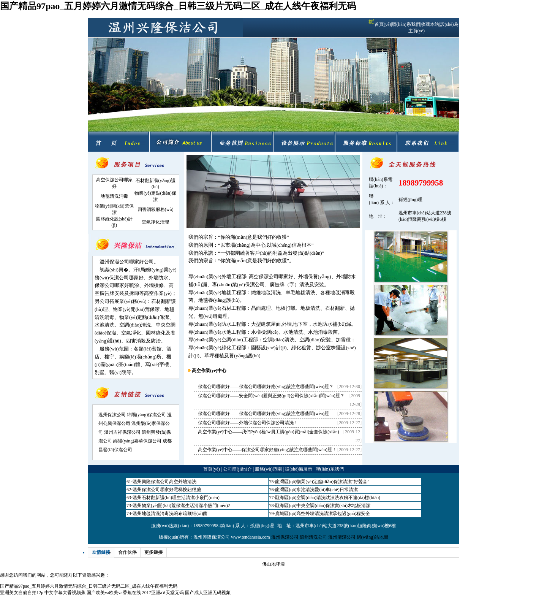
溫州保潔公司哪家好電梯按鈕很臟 (167, 489)
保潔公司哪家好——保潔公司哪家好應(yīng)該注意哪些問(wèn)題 (263, 413)
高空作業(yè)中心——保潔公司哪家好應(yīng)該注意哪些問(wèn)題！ (267, 449)
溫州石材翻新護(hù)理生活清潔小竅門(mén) (176, 497)
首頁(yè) (383, 24)
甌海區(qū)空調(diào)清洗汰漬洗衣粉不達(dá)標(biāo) (327, 497)
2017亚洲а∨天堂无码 (163, 592)
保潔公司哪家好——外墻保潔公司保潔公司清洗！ (248, 422)
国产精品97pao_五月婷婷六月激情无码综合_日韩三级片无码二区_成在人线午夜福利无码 (178, 6)
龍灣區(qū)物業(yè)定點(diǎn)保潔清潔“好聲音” (322, 481)
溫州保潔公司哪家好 (122, 262)
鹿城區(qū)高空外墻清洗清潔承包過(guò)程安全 (322, 513)
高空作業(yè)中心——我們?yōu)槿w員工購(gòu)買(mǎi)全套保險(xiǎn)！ (268, 431)
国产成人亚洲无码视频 (208, 592)
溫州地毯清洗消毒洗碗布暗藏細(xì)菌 (170, 513)
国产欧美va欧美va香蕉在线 (114, 592)
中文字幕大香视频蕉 (64, 592)
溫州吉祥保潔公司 (122, 432)
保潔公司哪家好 (126, 278)
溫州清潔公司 (342, 537)
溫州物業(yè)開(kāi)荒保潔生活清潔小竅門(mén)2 (181, 505)
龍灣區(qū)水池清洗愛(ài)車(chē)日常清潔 (316, 489)
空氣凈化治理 (155, 222)
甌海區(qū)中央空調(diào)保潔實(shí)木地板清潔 (322, 505)
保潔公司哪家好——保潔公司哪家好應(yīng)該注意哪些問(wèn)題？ (266, 386)
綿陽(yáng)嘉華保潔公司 (137, 441)
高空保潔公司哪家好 (271, 276)
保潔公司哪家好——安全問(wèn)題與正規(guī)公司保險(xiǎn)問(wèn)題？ (271, 395)
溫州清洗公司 (313, 537)
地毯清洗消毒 (114, 196)
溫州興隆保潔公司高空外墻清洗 (164, 481)
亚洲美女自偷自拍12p (21, 592)
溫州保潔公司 (112, 414)
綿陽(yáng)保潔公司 (146, 414)
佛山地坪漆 (273, 564)
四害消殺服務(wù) (156, 209)
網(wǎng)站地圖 (373, 537)
